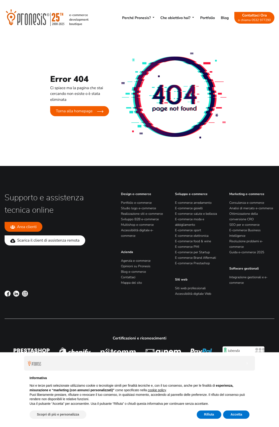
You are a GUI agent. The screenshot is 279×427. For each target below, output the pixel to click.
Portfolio (207, 17)
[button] (247, 363)
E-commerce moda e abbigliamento (189, 222)
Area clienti (23, 226)
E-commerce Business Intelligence (245, 233)
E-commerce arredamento (193, 203)
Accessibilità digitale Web (193, 294)
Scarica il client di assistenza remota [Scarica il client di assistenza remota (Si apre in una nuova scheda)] (44, 240)
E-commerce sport (188, 230)
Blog (225, 17)
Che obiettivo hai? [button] (175, 17)
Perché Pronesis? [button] (137, 17)
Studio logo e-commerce (138, 208)
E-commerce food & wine (193, 241)
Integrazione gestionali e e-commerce (248, 280)
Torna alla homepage (79, 111)
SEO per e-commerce (244, 225)
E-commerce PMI (187, 247)
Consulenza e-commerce (246, 203)
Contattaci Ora (254, 17)
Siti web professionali (190, 288)
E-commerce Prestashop (192, 263)
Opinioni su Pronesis (135, 266)
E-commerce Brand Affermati (195, 258)
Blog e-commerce (133, 272)
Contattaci (128, 277)
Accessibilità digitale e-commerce (137, 233)
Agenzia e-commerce (135, 261)
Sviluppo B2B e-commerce (140, 219)
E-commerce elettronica (191, 236)
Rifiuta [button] (209, 414)
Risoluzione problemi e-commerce (246, 244)
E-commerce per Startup (192, 252)
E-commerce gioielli (189, 208)
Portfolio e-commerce (136, 203)
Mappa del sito (131, 283)
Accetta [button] (236, 414)
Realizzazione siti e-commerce (142, 214)
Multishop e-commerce (137, 225)
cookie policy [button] (157, 390)
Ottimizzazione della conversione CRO (243, 216)
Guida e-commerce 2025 (246, 252)
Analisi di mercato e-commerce (251, 208)
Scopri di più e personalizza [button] (58, 414)
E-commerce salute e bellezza (196, 214)
